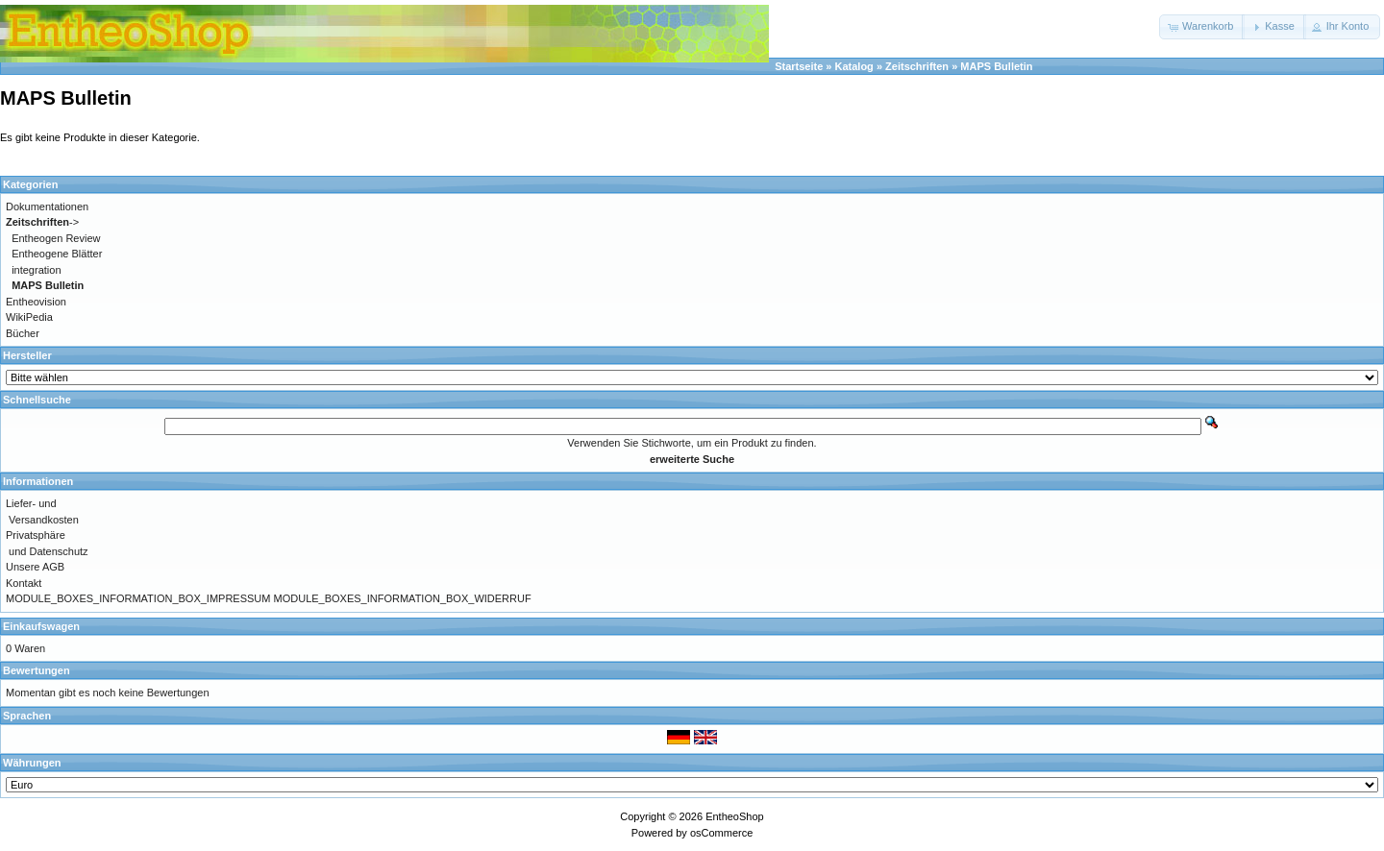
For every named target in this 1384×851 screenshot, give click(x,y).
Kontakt (23, 583)
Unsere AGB (35, 566)
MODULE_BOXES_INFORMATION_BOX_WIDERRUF (402, 598)
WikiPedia (29, 317)
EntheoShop (734, 816)
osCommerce (721, 833)
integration (36, 270)
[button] (1202, 26)
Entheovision (36, 301)
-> (42, 222)
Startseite (799, 66)
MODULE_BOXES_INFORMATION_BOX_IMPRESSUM (138, 598)
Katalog (854, 66)
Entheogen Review (56, 238)
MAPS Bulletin (996, 66)
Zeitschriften (917, 66)
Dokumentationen (47, 206)
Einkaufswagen (41, 626)
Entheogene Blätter (57, 253)
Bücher (22, 333)
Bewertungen (36, 670)
